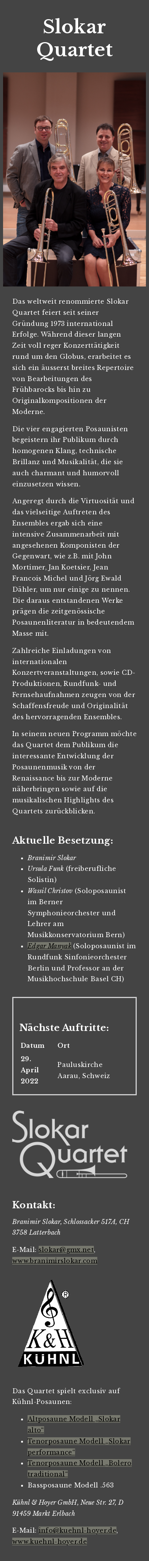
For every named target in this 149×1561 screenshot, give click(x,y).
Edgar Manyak (49, 946)
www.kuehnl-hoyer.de (49, 1541)
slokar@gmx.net (66, 1249)
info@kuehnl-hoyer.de (77, 1530)
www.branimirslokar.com (54, 1261)
